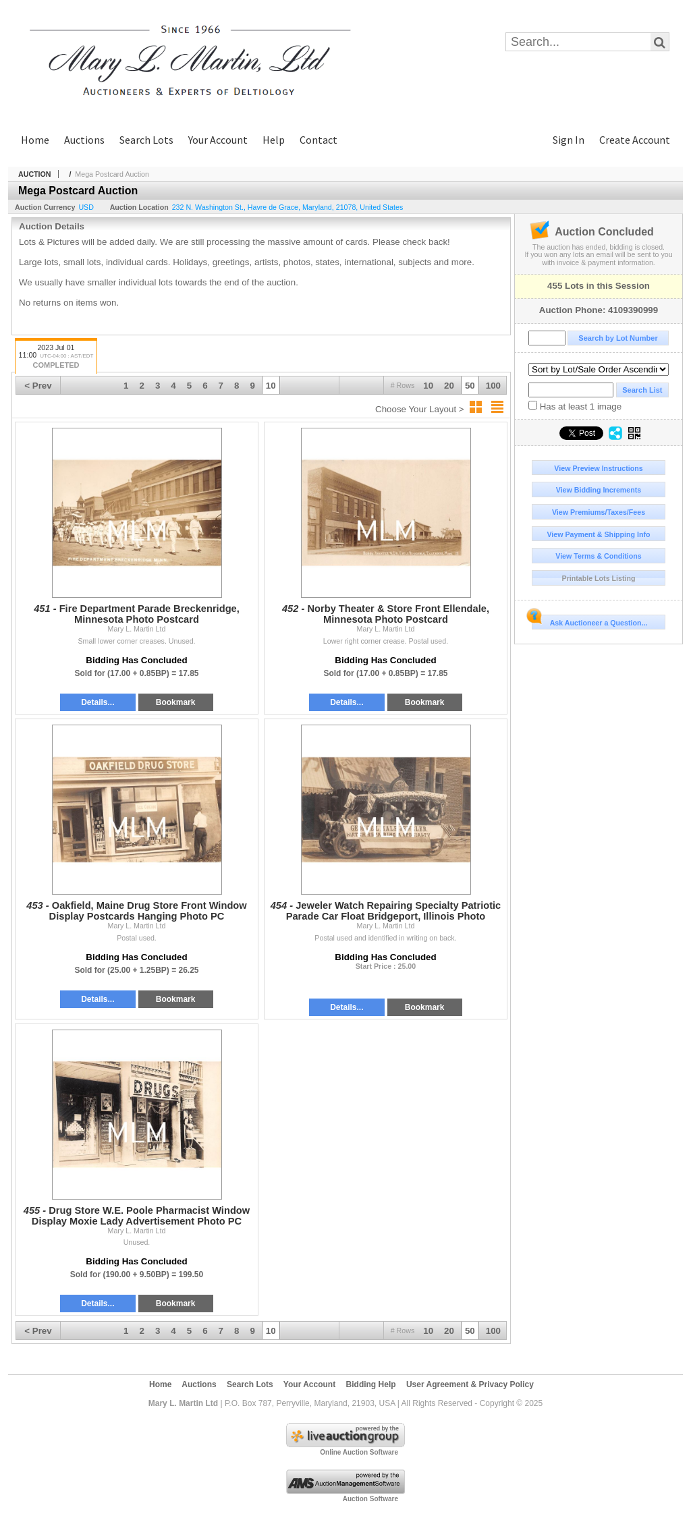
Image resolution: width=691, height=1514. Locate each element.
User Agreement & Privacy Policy (470, 1384)
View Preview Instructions (598, 468)
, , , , (288, 207)
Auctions (84, 139)
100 (493, 386)
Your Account (218, 139)
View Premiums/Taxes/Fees (598, 512)
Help (273, 139)
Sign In (568, 139)
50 (470, 386)
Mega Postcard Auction (112, 174)
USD (86, 207)
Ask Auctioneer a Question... (589, 621)
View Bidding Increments (599, 490)
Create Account (634, 139)
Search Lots (146, 139)
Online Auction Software (359, 1452)
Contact (318, 139)
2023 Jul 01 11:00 (56, 357)
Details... (97, 702)
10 (428, 386)
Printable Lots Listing (599, 578)
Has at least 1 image (574, 406)
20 (449, 386)
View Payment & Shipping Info (598, 534)
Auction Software (370, 1499)
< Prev (37, 386)
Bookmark (176, 702)
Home (35, 139)
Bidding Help (371, 1384)
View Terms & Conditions (598, 556)
